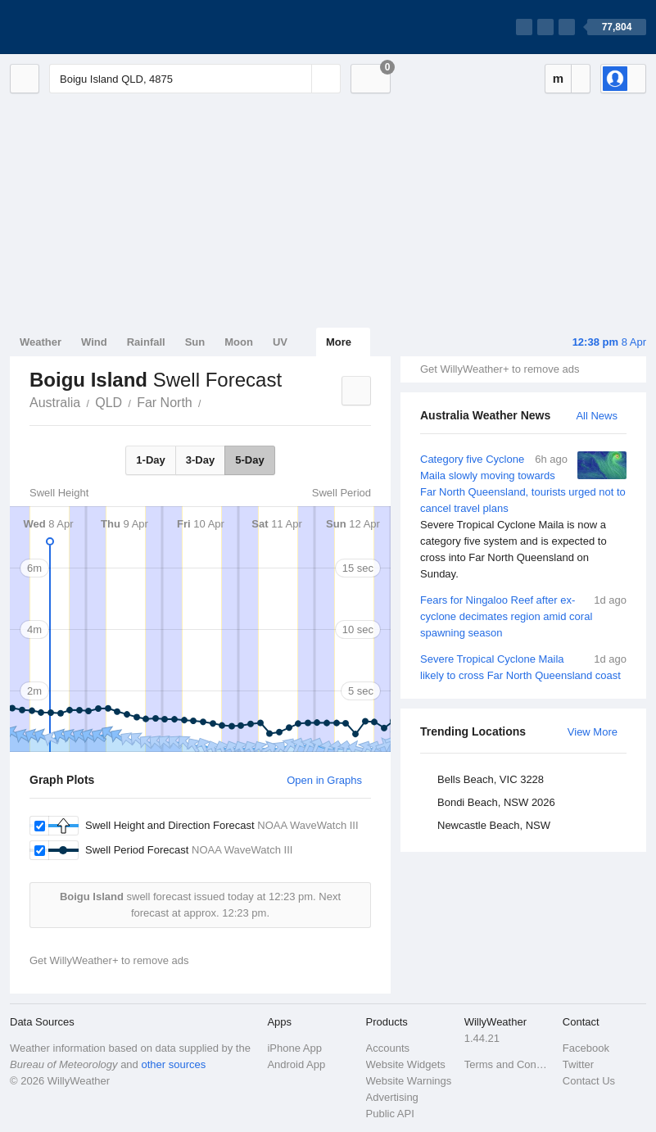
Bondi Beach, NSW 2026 (496, 802)
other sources (173, 1064)
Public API (390, 1113)
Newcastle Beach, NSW (493, 825)
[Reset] (297, 78)
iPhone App (294, 1048)
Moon (238, 342)
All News (597, 416)
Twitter (578, 1064)
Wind (94, 342)
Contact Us (589, 1081)
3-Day (200, 460)
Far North (164, 403)
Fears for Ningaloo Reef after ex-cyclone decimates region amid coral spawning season (523, 615)
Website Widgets (406, 1064)
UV (280, 342)
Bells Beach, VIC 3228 (490, 779)
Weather (40, 342)
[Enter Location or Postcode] (195, 78)
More (338, 342)
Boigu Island (210, 401)
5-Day (249, 460)
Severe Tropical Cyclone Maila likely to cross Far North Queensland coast (523, 666)
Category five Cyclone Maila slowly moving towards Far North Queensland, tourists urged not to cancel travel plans (523, 516)
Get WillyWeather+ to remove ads (499, 369)
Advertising (392, 1097)
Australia (54, 403)
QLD (108, 403)
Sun (195, 342)
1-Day (150, 460)
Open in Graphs (324, 780)
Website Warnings (409, 1081)
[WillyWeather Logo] (87, 27)
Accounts (387, 1048)
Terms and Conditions (508, 1064)
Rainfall (146, 342)
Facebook (586, 1048)
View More (593, 732)
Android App (296, 1064)
